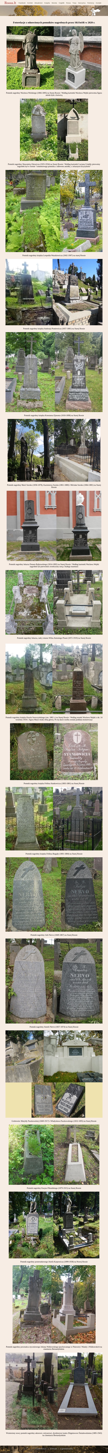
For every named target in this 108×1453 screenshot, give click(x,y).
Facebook (22, 3)
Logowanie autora (66, 1449)
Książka (47, 3)
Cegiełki (61, 3)
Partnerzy (90, 3)
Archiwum (53, 1449)
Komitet (30, 3)
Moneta (54, 3)
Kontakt (98, 3)
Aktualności (38, 3)
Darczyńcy (82, 3)
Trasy (74, 3)
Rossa (68, 3)
